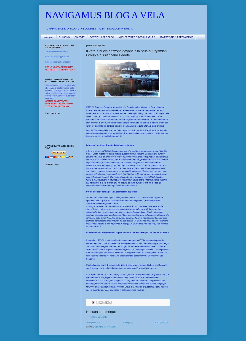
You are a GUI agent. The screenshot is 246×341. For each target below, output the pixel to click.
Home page (48, 37)
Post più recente (94, 322)
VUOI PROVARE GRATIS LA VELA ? (137, 37)
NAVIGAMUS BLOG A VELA (105, 15)
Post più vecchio (161, 322)
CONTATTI (80, 37)
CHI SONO (64, 37)
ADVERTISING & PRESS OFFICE (176, 37)
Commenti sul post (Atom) (105, 327)
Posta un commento (98, 317)
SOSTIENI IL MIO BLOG (102, 37)
